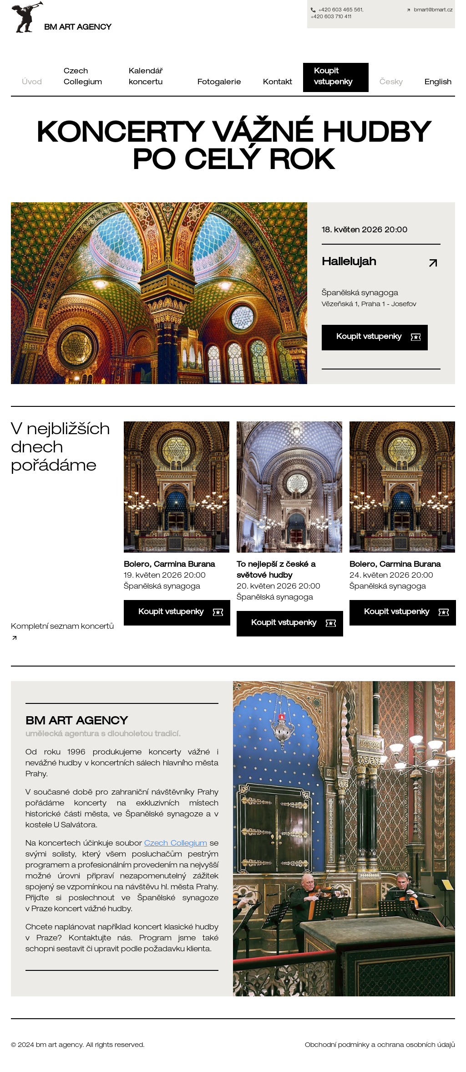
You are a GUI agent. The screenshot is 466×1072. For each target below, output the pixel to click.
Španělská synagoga (360, 293)
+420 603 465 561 (340, 10)
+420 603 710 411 (331, 17)
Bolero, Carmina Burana (169, 565)
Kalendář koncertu (146, 77)
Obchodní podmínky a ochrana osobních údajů (380, 1045)
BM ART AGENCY (61, 17)
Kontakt (277, 83)
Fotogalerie (219, 83)
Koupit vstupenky (333, 77)
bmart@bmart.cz (433, 10)
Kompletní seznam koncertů (62, 632)
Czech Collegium (83, 77)
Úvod (32, 83)
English (438, 83)
